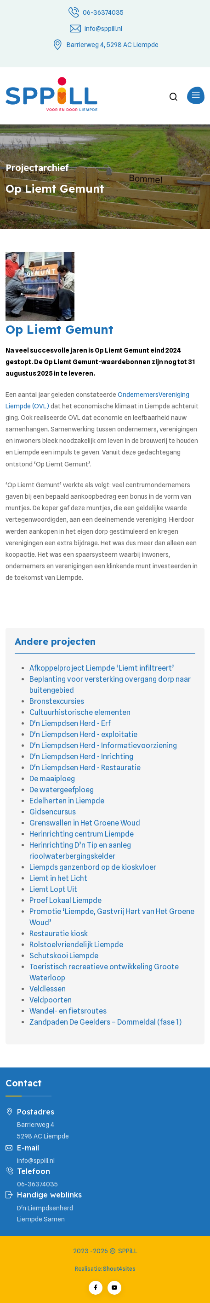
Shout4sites (119, 1268)
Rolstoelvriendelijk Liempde (76, 944)
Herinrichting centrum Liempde (81, 834)
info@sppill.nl (103, 28)
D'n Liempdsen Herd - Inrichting (81, 756)
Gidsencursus (52, 812)
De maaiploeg (52, 778)
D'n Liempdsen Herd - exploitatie (83, 734)
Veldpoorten (50, 1000)
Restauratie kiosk (58, 933)
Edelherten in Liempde (66, 800)
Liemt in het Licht (58, 878)
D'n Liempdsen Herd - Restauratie (85, 767)
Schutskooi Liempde (63, 955)
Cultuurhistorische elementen (80, 712)
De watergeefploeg (61, 789)
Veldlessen (47, 989)
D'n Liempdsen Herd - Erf (70, 723)
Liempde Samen (41, 1219)
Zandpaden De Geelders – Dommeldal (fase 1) (105, 1022)
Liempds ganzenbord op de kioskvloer (92, 867)
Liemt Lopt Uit (53, 889)
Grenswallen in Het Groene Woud (84, 823)
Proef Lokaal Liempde (65, 900)
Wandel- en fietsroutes (68, 1011)
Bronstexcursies (56, 701)
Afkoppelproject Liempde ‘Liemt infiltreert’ (101, 668)
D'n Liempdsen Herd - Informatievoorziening (103, 745)
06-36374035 (103, 12)
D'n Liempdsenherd (45, 1208)
